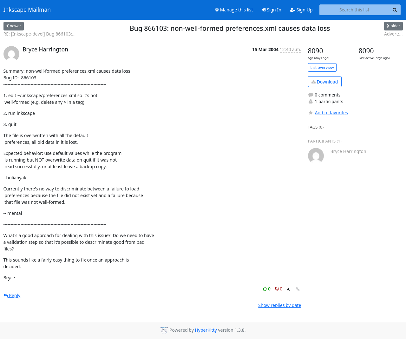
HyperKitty (206, 330)
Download (324, 82)
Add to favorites (328, 113)
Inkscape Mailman (27, 10)
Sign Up (301, 10)
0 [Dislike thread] (279, 289)
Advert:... (393, 34)
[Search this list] (354, 9)
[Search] (395, 9)
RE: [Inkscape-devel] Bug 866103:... (39, 34)
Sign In (271, 10)
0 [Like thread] (267, 289)
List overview (322, 67)
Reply (12, 295)
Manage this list (234, 10)
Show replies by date (279, 305)
